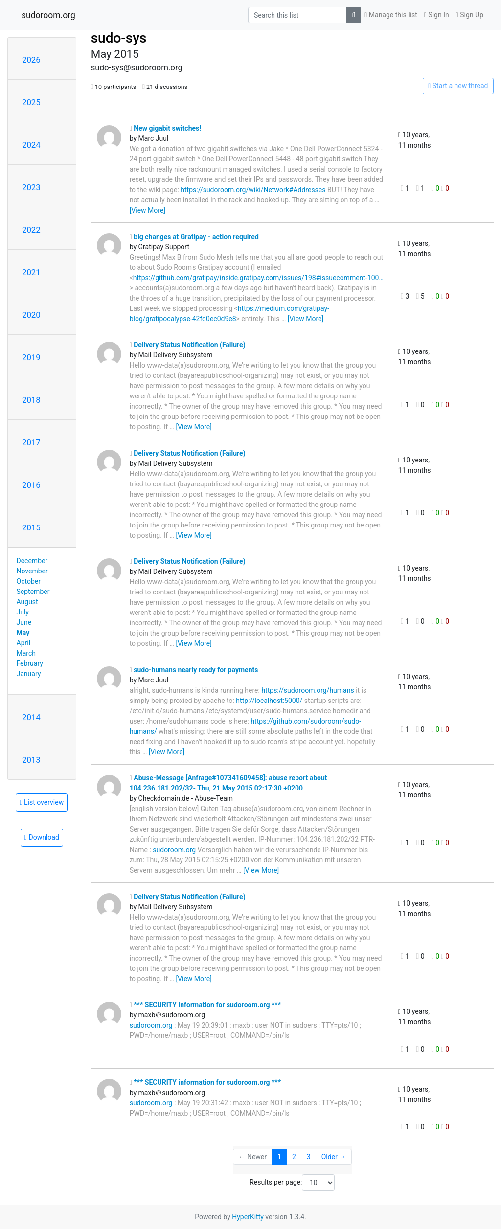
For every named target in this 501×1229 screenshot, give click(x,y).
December (32, 561)
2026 (31, 60)
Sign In (436, 15)
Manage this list (390, 15)
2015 (31, 527)
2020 (31, 315)
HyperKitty (248, 1217)
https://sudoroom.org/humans (307, 690)
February (30, 663)
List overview (42, 802)
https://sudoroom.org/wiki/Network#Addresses (253, 190)
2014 (31, 717)
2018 (31, 400)
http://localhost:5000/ (269, 700)
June (24, 622)
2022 (31, 230)
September (33, 591)
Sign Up (469, 15)
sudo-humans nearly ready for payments (194, 670)
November (32, 571)
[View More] (147, 210)
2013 (31, 760)
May (23, 632)
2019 (31, 357)
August (27, 602)
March (26, 653)
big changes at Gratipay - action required (194, 237)
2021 (31, 272)
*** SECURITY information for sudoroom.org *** (205, 1005)
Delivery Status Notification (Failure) (188, 345)
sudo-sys (119, 38)
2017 (31, 442)
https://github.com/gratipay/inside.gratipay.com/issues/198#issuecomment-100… (258, 278)
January (29, 674)
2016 (31, 485)
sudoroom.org (48, 15)
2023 (31, 187)
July (23, 612)
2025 (31, 102)
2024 (31, 145)
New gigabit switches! (165, 128)
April (24, 643)
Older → (333, 1157)
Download (41, 837)
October (29, 581)
